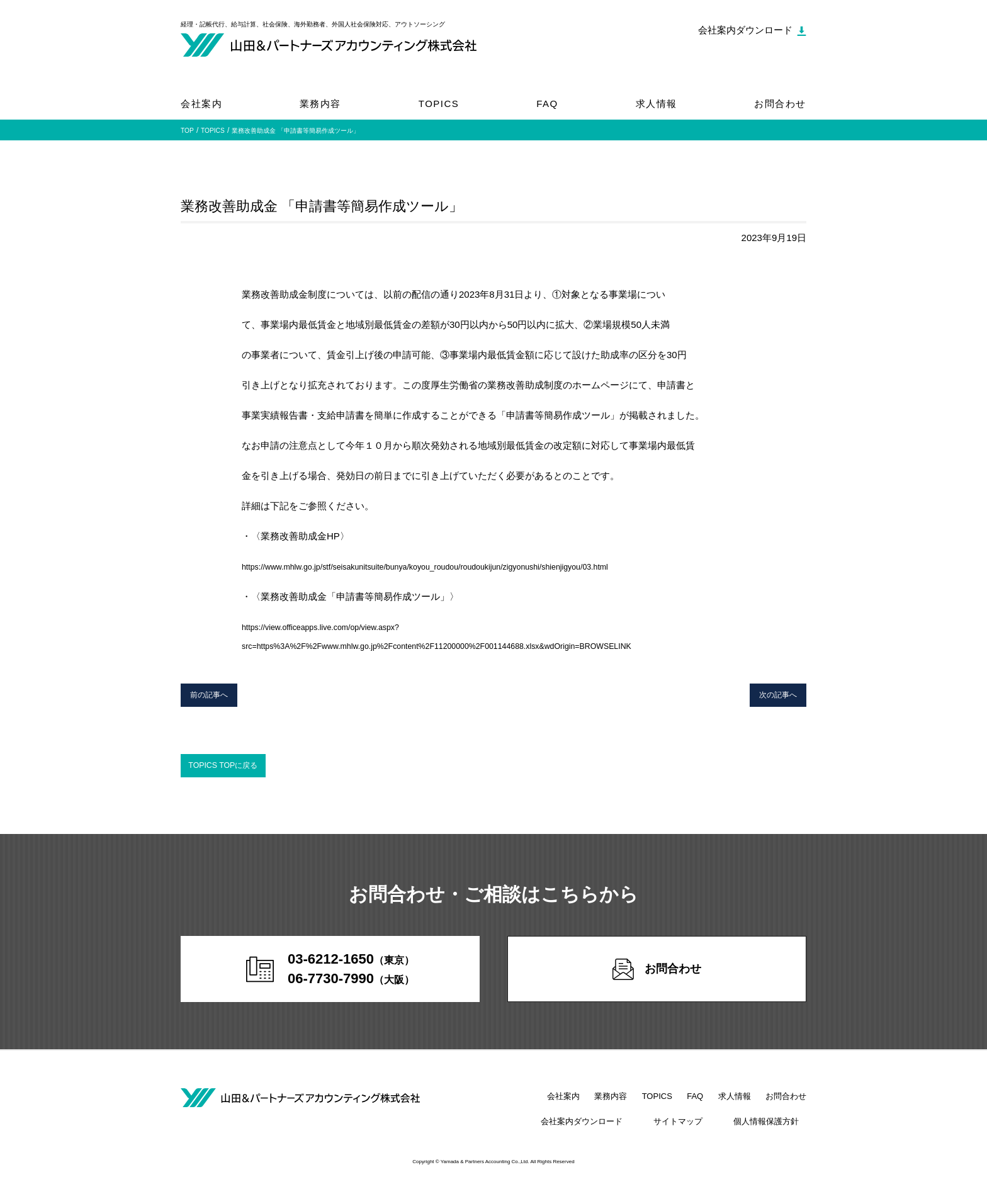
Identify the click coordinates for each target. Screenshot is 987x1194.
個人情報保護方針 (773, 1130)
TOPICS (439, 103)
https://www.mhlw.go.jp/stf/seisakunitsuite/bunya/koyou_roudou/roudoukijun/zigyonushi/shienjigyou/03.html (464, 566)
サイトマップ (700, 1130)
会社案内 (201, 103)
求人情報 (656, 103)
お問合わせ (780, 103)
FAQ (547, 103)
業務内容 (320, 103)
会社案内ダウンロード (618, 1130)
